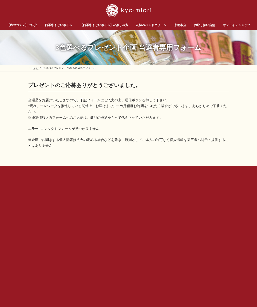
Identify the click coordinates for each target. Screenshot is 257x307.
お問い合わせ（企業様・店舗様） (75, 169)
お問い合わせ (40, 169)
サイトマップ (208, 169)
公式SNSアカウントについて (139, 169)
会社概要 (109, 169)
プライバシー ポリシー (178, 169)
